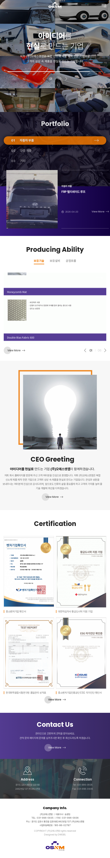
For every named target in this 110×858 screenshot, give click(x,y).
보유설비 (55, 261)
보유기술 (39, 261)
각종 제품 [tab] (21, 165)
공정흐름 (71, 261)
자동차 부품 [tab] (22, 155)
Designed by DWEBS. (55, 834)
